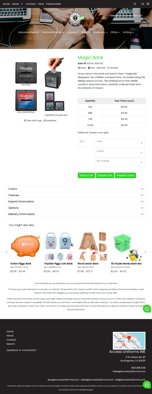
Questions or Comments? (21, 350)
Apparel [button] (71, 32)
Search (11, 344)
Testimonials (53, 4)
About (15, 4)
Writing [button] (127, 32)
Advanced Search (28, 32)
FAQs (41, 4)
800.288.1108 (126, 12)
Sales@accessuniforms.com (126, 15)
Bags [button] (84, 32)
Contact (31, 4)
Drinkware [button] (99, 32)
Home (6, 4)
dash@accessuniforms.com (97, 379)
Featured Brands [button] (51, 32)
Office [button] (114, 32)
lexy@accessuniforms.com (63, 379)
